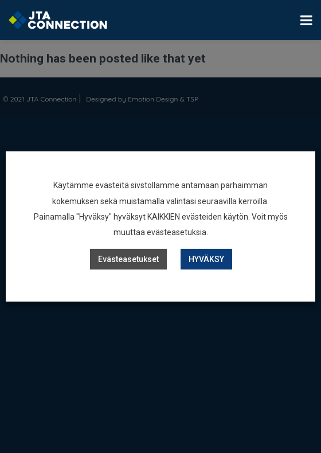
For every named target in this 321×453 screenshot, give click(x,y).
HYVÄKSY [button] (206, 259)
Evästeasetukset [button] (128, 259)
